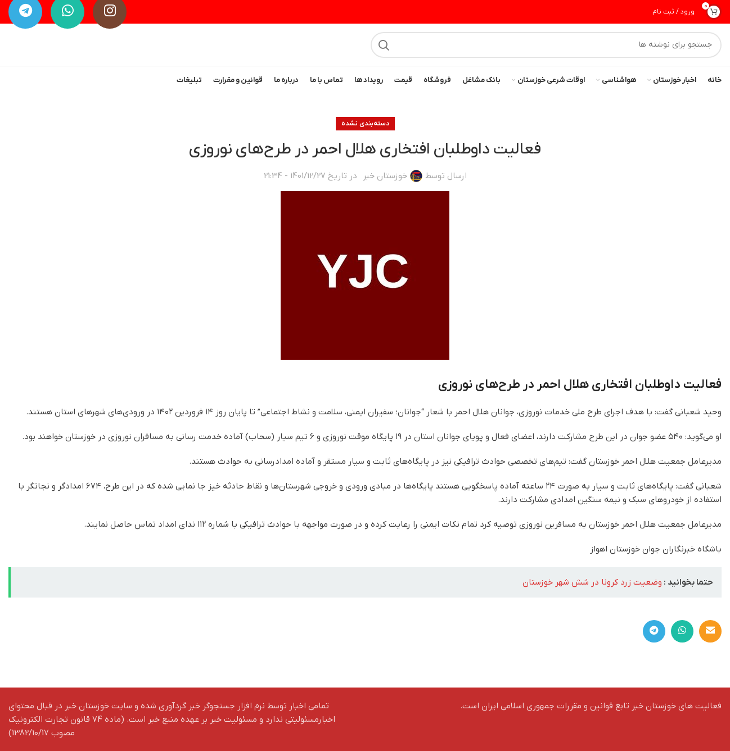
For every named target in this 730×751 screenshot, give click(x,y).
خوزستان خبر (385, 176)
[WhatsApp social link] (682, 631)
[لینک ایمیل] (710, 631)
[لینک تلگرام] (654, 631)
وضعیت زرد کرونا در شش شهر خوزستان (592, 582)
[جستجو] (546, 45)
